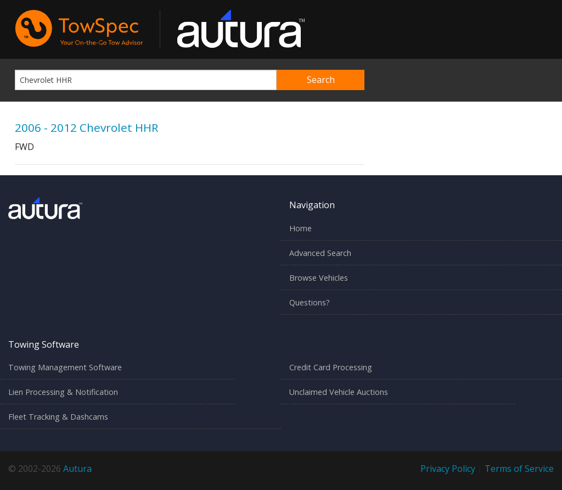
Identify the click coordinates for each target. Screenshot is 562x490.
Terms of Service (519, 469)
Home (300, 228)
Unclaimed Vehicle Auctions (338, 392)
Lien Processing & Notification (63, 392)
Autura (77, 469)
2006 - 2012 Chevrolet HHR (86, 127)
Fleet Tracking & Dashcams (58, 416)
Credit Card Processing (330, 367)
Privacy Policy (447, 469)
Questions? (309, 302)
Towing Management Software (65, 367)
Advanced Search (320, 253)
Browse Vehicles (318, 277)
